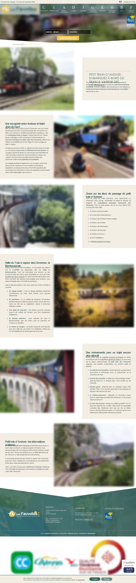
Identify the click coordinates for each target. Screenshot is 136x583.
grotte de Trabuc (115, 359)
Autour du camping (112, 11)
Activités (83, 10)
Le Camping (44, 10)
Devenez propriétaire (93, 11)
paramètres (81, 580)
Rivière (73, 10)
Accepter (94, 579)
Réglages (106, 579)
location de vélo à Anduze (14, 277)
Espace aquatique (64, 11)
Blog (121, 10)
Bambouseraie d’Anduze (101, 241)
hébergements (53, 10)
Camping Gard (18, 44)
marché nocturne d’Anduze (112, 357)
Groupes (102, 10)
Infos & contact (131, 11)
